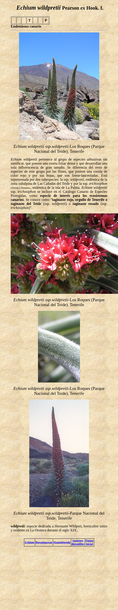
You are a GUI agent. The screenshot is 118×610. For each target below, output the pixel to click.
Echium (29, 542)
